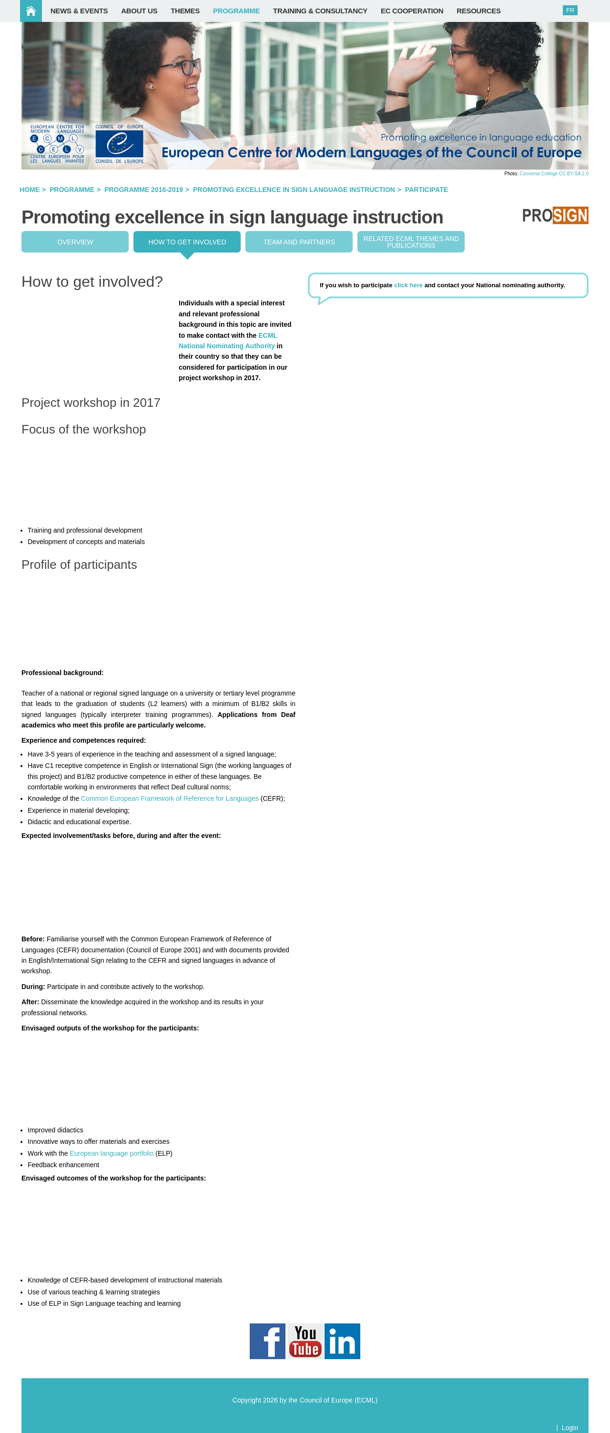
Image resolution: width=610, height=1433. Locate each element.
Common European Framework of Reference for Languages (170, 798)
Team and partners (299, 242)
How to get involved (187, 242)
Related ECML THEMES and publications (411, 242)
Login (570, 1428)
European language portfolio (111, 1153)
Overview (75, 242)
